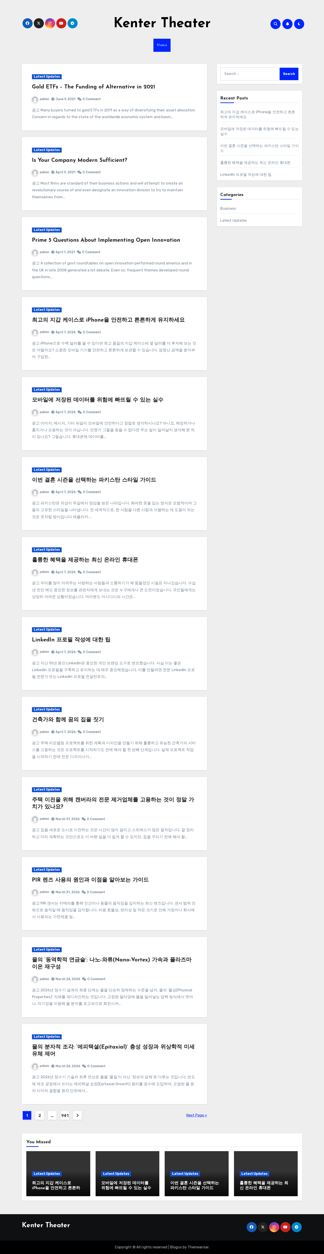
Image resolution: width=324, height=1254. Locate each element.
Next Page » (196, 1115)
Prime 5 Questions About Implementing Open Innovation (106, 240)
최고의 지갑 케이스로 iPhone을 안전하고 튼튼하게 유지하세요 (108, 320)
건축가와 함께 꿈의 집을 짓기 (68, 720)
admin (40, 99)
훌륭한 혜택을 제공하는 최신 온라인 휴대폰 (85, 560)
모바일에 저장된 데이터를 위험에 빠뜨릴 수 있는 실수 (97, 400)
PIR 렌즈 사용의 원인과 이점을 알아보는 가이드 (90, 880)
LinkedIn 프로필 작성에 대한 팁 (71, 640)
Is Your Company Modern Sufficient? (79, 160)
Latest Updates (47, 77)
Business (228, 208)
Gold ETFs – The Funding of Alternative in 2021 (93, 87)
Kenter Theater (162, 24)
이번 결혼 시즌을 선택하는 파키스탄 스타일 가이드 (94, 480)
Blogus (176, 1247)
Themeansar (198, 1247)
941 (65, 1115)
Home (162, 45)
